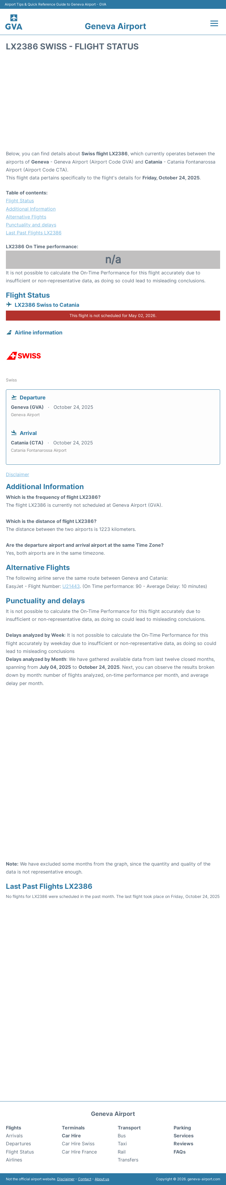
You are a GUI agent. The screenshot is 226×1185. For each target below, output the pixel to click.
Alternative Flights (26, 217)
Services (184, 1136)
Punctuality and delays (31, 225)
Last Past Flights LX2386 (34, 233)
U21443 (71, 586)
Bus (122, 1136)
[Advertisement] (113, 102)
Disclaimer (65, 1179)
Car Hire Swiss (78, 1143)
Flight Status (20, 201)
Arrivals (14, 1136)
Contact (84, 1179)
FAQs (180, 1152)
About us (102, 1179)
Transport (129, 1128)
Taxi (122, 1143)
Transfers (128, 1160)
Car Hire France (79, 1152)
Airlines (14, 1160)
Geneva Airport (115, 26)
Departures (18, 1143)
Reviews (183, 1143)
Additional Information (31, 209)
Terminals (73, 1128)
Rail (122, 1152)
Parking (182, 1128)
